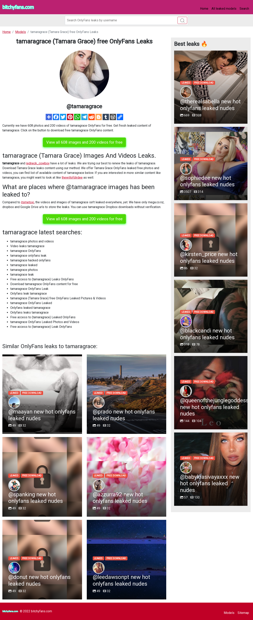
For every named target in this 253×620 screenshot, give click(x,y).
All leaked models (223, 8)
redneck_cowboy (38, 163)
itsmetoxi (27, 202)
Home (204, 8)
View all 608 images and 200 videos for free (84, 142)
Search (244, 8)
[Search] (126, 20)
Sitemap (243, 613)
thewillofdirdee (72, 177)
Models (229, 613)
